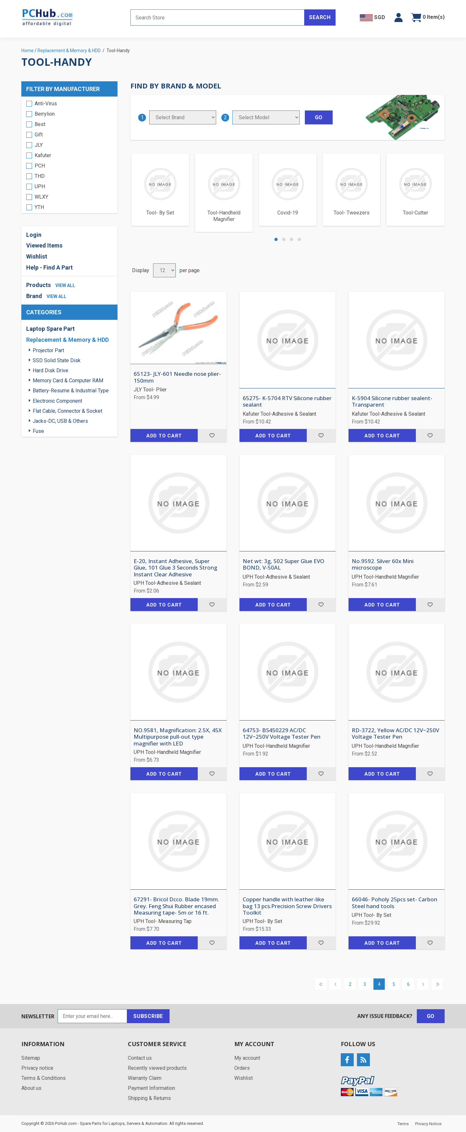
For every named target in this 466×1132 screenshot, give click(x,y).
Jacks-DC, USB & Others (60, 421)
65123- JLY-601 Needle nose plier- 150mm (177, 377)
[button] (398, 17)
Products (38, 285)
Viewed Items (44, 245)
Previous (335, 984)
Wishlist (36, 256)
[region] (69, 155)
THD (40, 176)
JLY (39, 145)
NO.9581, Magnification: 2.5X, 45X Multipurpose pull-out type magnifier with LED (178, 737)
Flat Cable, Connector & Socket (67, 411)
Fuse (38, 431)
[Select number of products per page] (164, 270)
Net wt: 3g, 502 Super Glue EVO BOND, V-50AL (283, 564)
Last (437, 984)
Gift (39, 135)
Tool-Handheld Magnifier (223, 216)
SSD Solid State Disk (57, 360)
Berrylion (45, 114)
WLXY (41, 197)
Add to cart (164, 436)
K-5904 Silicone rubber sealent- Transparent (392, 401)
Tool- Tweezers (352, 213)
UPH (40, 186)
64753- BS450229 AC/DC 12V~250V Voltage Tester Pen (281, 733)
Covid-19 (287, 213)
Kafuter (43, 155)
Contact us (140, 1058)
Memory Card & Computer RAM (68, 380)
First (321, 984)
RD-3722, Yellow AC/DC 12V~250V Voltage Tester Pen (395, 733)
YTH (39, 207)
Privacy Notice (428, 1123)
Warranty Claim (144, 1078)
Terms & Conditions (43, 1078)
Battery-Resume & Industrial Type (71, 390)
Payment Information (151, 1088)
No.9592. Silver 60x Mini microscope (383, 564)
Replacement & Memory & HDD (67, 339)
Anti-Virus (46, 103)
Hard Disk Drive (50, 370)
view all (65, 285)
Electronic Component (57, 401)
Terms (403, 1123)
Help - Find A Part (49, 267)
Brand (34, 296)
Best (40, 124)
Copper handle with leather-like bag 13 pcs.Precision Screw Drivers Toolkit (287, 906)
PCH (40, 166)
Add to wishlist (212, 435)
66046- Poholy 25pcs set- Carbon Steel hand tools (394, 902)
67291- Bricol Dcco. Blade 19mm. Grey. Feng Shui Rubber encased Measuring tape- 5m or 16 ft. (176, 906)
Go (431, 1016)
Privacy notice (37, 1068)
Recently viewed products (157, 1068)
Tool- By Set (160, 213)
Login (33, 234)
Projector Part (48, 350)
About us (31, 1088)
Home (27, 50)
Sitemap (30, 1058)
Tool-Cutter (415, 213)
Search (320, 17)
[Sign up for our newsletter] (92, 1016)
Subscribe (148, 1016)
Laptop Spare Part (50, 328)
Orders (242, 1068)
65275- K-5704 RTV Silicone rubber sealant (287, 401)
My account (247, 1058)
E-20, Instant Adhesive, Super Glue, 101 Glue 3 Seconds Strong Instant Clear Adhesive (175, 568)
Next (422, 984)
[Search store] (217, 17)
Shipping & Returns (149, 1098)
